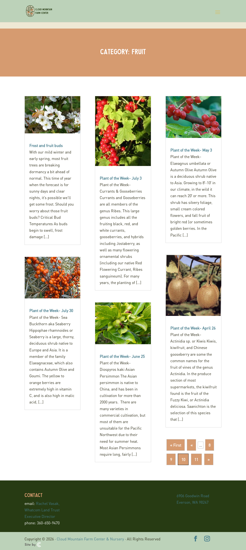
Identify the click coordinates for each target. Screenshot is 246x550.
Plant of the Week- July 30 (51, 310)
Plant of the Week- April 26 (192, 328)
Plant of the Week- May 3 (191, 150)
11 (196, 459)
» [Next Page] (209, 459)
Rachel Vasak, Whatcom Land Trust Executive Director (42, 510)
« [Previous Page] (192, 445)
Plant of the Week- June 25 (122, 356)
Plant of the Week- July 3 (120, 178)
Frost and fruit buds (46, 145)
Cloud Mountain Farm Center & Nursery (90, 538)
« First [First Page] (175, 445)
